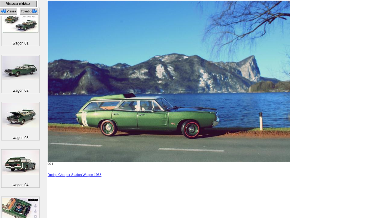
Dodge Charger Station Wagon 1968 (75, 175)
